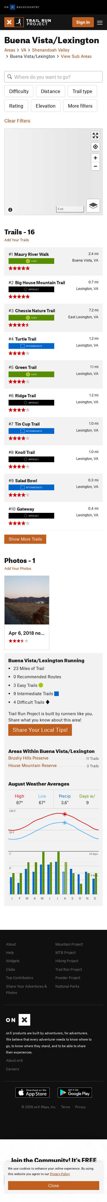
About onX (14, 1060)
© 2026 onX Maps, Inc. (38, 1107)
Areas (9, 49)
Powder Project (67, 977)
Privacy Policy (60, 1174)
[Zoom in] (95, 158)
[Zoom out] (95, 166)
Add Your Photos (17, 568)
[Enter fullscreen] (95, 135)
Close (53, 1185)
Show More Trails (25, 538)
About (11, 944)
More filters (80, 105)
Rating (16, 105)
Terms (65, 1107)
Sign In (83, 22)
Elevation (46, 105)
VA (23, 49)
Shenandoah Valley (50, 49)
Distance (50, 91)
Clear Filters (17, 120)
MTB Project (65, 952)
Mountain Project (69, 944)
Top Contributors (19, 977)
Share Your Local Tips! (40, 729)
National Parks (67, 986)
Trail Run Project (68, 969)
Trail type (82, 91)
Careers (12, 1069)
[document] (53, 1178)
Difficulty (19, 91)
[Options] (93, 205)
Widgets (12, 960)
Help (10, 952)
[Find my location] (95, 147)
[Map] (53, 171)
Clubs (10, 969)
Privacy (80, 1107)
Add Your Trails (16, 240)
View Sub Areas (76, 56)
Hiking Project (66, 960)
